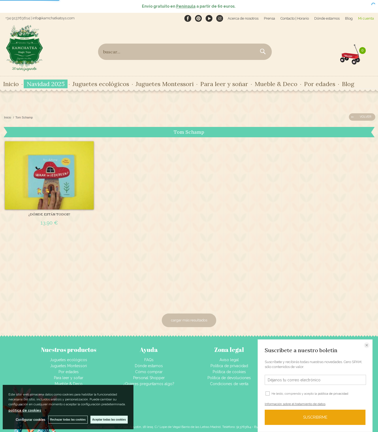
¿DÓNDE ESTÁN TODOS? (49, 214)
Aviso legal (229, 360)
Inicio (11, 84)
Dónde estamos (327, 18)
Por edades (319, 84)
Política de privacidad (229, 366)
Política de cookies (229, 372)
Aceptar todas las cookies (109, 419)
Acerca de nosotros (243, 18)
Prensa (269, 18)
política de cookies (24, 410)
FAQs (149, 360)
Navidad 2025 (46, 84)
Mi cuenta (366, 18)
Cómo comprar (149, 372)
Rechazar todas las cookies (68, 419)
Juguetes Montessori (165, 84)
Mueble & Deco (276, 84)
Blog (349, 18)
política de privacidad (333, 394)
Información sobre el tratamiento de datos (295, 404)
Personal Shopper (149, 378)
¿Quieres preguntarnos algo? (148, 384)
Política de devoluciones (229, 378)
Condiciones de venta (229, 384)
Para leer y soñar (224, 84)
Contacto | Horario (295, 18)
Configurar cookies (30, 420)
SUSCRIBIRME (315, 417)
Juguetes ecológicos (100, 84)
